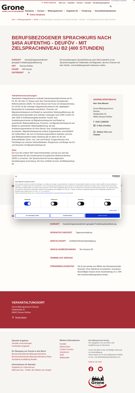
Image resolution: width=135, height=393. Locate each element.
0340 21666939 (102, 122)
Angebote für (72, 11)
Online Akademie (37, 15)
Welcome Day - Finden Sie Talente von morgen (31, 370)
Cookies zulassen (102, 215)
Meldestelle (64, 358)
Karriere (80, 3)
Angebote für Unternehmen (23, 367)
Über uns (62, 3)
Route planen (21, 317)
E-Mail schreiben (104, 126)
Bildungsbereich (55, 11)
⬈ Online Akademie (49, 3)
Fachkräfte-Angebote (20, 346)
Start (13, 19)
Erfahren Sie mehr (95, 362)
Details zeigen (113, 210)
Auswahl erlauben (67, 215)
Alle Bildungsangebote (101, 3)
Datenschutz (65, 347)
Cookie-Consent (66, 349)
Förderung (86, 11)
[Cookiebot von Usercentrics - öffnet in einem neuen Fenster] (109, 176)
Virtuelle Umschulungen (22, 343)
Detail (36, 19)
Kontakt (88, 3)
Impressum (63, 193)
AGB (62, 355)
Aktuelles (71, 3)
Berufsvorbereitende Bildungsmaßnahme (29, 354)
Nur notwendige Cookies (32, 215)
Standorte (29, 11)
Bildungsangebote (24, 19)
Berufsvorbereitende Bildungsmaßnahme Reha (31, 357)
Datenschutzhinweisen (47, 193)
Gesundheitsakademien (105, 11)
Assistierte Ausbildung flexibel (24, 359)
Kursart (40, 11)
